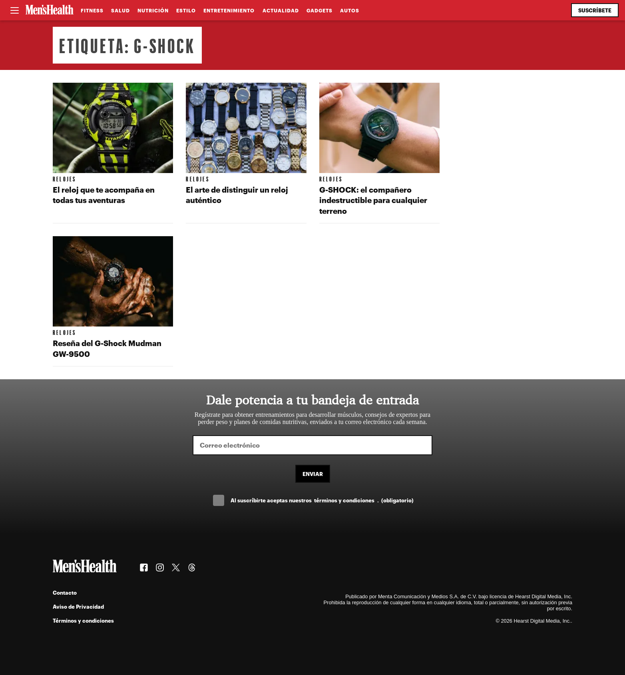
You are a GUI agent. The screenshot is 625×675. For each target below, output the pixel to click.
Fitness (92, 10)
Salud (120, 10)
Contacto (65, 592)
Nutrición (153, 10)
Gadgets (319, 10)
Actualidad (281, 10)
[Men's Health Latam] (50, 10)
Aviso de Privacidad (78, 606)
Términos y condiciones (83, 620)
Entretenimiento (229, 10)
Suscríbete (594, 10)
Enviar (313, 474)
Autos (349, 10)
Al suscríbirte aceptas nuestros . (322, 500)
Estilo (186, 10)
